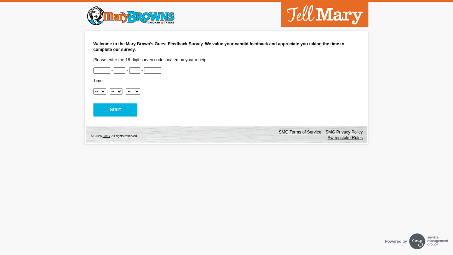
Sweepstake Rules (345, 137)
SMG (106, 136)
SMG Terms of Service (300, 132)
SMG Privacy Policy (344, 132)
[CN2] (119, 70)
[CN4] (152, 70)
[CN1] (101, 70)
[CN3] (135, 70)
